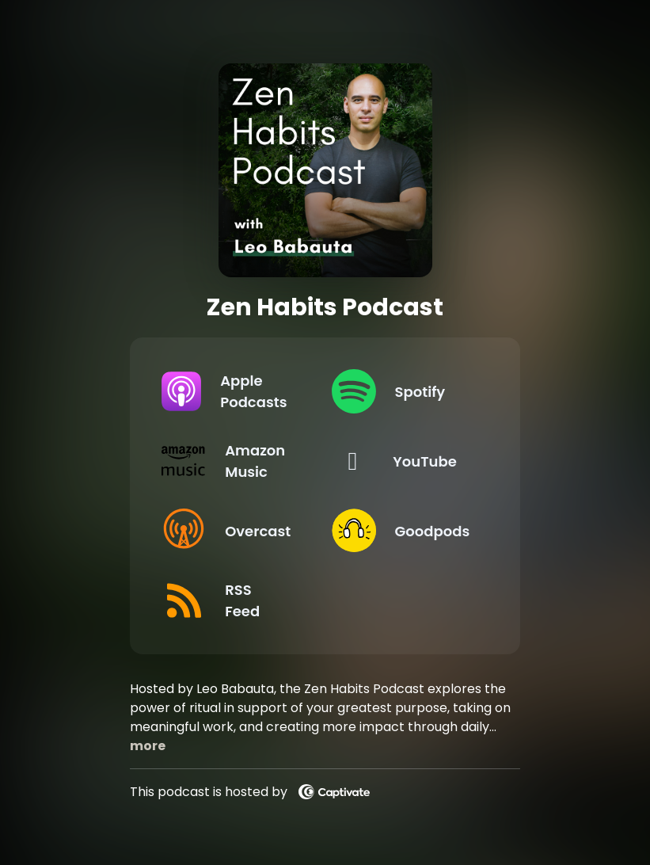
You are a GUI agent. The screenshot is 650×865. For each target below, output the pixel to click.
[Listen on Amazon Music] (233, 461)
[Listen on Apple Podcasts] (233, 391)
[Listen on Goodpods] (403, 530)
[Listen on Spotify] (403, 391)
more (147, 746)
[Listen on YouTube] (403, 461)
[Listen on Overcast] (233, 530)
